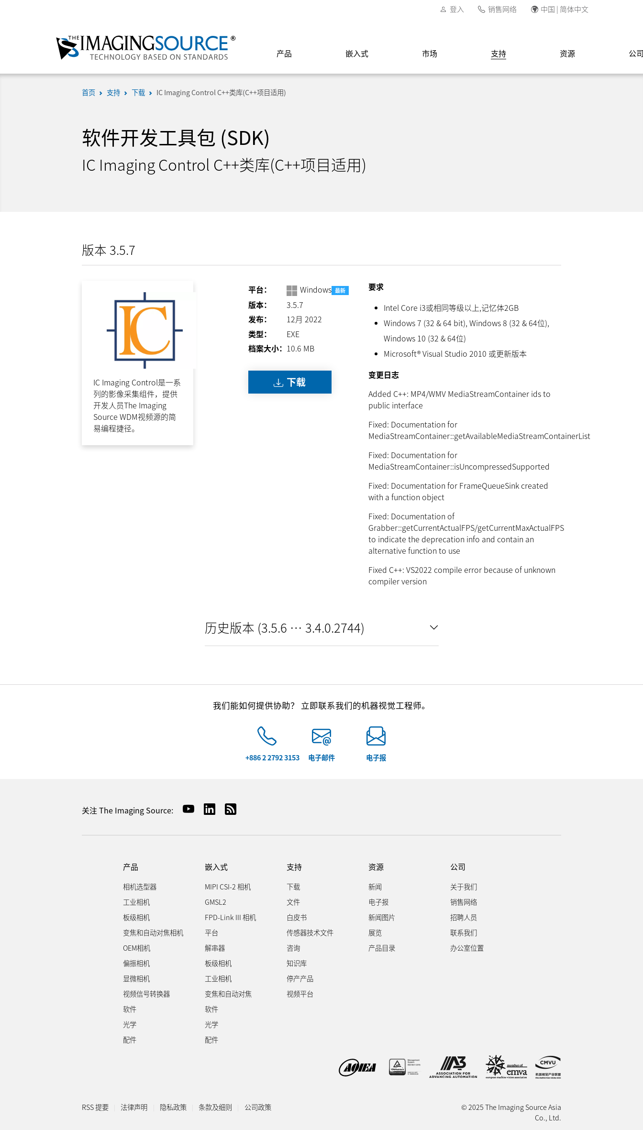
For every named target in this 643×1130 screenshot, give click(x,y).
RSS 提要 (95, 1107)
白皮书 (297, 917)
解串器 (215, 948)
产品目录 (381, 948)
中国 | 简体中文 (564, 9)
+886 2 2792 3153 (272, 757)
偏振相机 (136, 963)
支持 (498, 53)
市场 (429, 53)
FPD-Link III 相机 (230, 917)
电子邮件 (321, 757)
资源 (567, 53)
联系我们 (463, 932)
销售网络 (502, 9)
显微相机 (136, 978)
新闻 (375, 886)
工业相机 (136, 902)
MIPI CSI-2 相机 (228, 886)
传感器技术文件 (310, 932)
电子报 (376, 757)
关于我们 (463, 886)
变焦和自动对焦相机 (153, 932)
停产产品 (300, 978)
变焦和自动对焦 (228, 993)
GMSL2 (215, 902)
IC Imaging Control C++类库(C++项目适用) (221, 92)
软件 (129, 1009)
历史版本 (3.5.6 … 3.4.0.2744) (285, 627)
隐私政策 (173, 1107)
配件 (129, 1039)
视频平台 (300, 993)
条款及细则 (215, 1107)
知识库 (297, 963)
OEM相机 (136, 948)
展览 (375, 932)
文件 (293, 902)
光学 (129, 1024)
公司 (458, 866)
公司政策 (257, 1107)
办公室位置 (467, 948)
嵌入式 (356, 53)
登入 (457, 9)
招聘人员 (463, 917)
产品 (284, 53)
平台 (211, 932)
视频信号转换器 (146, 993)
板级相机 (136, 917)
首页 (88, 92)
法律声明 (134, 1107)
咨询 (293, 948)
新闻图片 (381, 917)
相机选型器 (139, 886)
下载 (138, 92)
